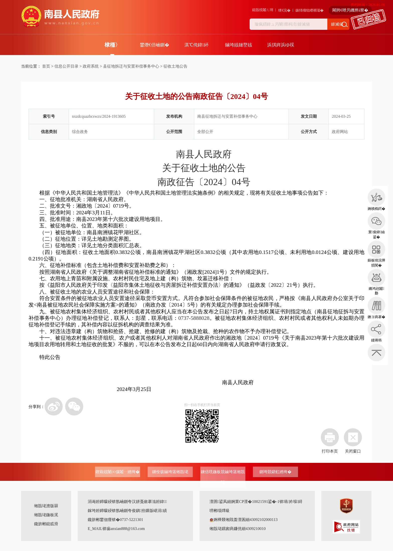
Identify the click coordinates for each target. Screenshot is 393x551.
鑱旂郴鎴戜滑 (46, 524)
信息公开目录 (66, 66)
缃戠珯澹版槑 (46, 506)
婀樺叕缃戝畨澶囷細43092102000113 (243, 519)
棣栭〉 (112, 45)
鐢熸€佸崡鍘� (154, 44)
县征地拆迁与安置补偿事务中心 (131, 66)
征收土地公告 (175, 66)
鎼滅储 (337, 24)
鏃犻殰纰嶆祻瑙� (310, 10)
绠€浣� (284, 10)
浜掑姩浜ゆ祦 (280, 44)
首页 (46, 66)
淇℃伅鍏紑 (196, 44)
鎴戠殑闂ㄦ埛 (262, 10)
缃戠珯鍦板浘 (46, 515)
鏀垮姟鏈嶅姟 (238, 44)
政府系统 (91, 66)
